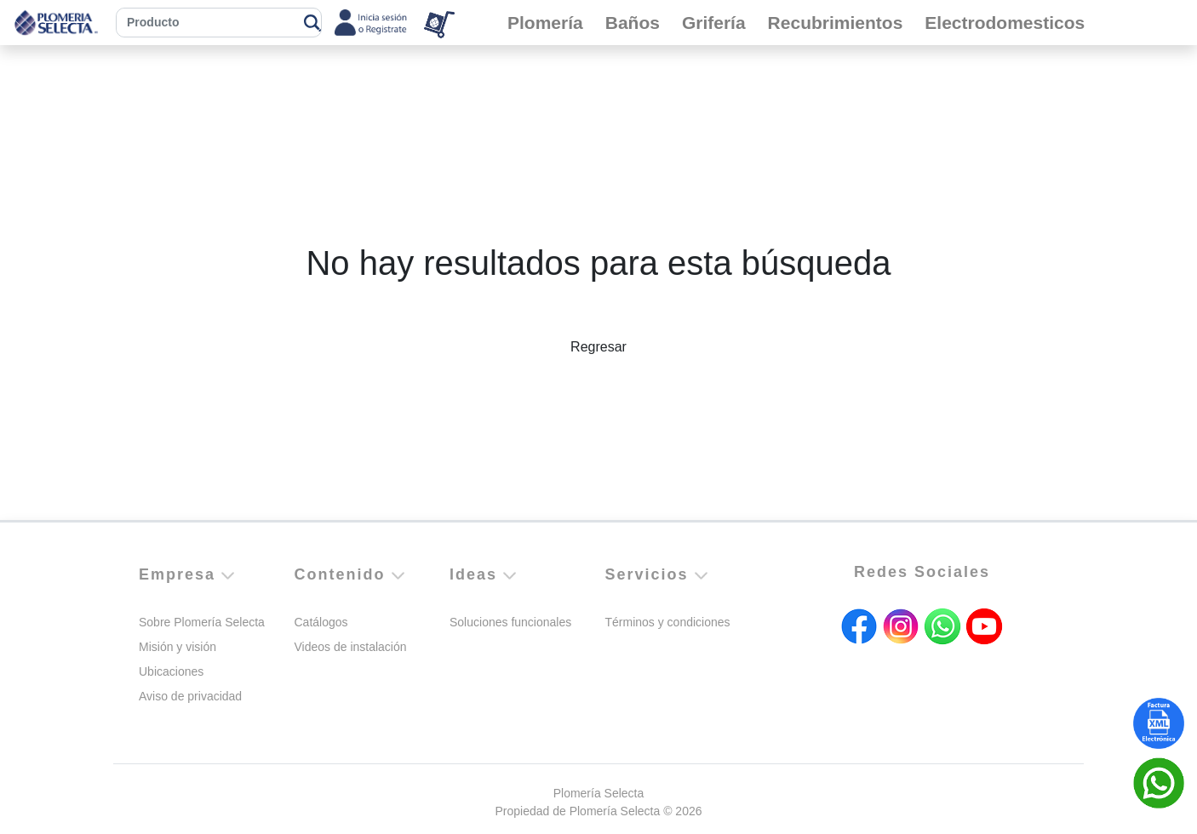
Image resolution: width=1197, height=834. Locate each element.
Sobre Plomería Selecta (202, 622)
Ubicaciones (171, 671)
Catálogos (321, 622)
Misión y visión (177, 647)
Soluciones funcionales (510, 622)
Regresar (598, 347)
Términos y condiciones (667, 622)
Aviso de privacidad (190, 696)
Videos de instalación (351, 647)
